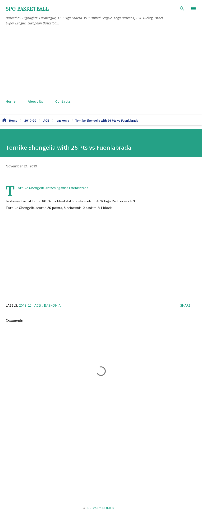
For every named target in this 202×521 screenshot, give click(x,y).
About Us (35, 101)
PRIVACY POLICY (101, 508)
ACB (38, 305)
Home (10, 101)
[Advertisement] (101, 62)
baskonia (52, 305)
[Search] (182, 8)
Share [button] (185, 305)
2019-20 (25, 305)
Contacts (62, 101)
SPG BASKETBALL (27, 9)
